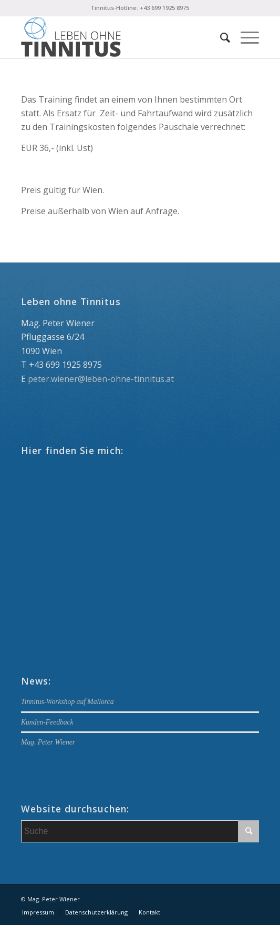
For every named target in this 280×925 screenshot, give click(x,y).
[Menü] (244, 37)
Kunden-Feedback (47, 722)
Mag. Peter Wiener (48, 742)
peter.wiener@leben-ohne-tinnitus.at (101, 379)
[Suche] (220, 37)
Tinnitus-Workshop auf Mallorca (67, 702)
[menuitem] (220, 37)
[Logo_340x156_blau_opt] (116, 37)
